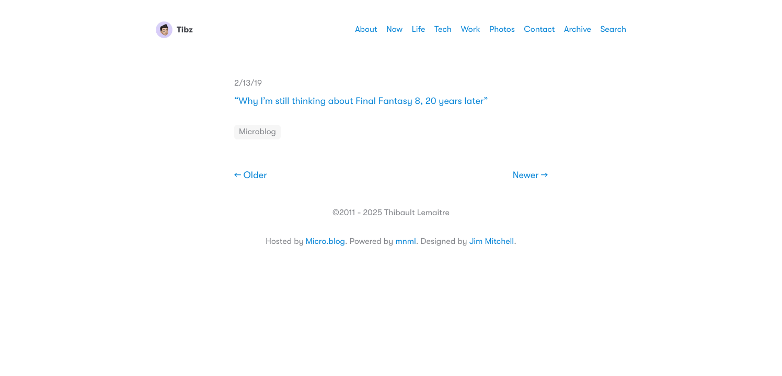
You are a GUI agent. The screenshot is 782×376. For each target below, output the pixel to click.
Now (394, 29)
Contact (539, 29)
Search (613, 29)
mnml (405, 241)
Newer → (530, 175)
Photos (502, 29)
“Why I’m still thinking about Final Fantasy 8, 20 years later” (361, 101)
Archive (577, 29)
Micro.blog (325, 241)
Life (419, 29)
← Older (250, 175)
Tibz (174, 29)
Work (470, 29)
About (366, 29)
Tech (443, 29)
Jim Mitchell (491, 241)
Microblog (257, 131)
